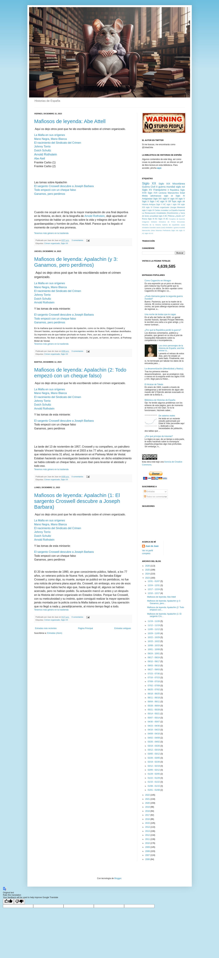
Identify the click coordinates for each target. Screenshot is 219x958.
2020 (147, 803)
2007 (147, 855)
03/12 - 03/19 (154, 750)
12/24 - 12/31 (154, 585)
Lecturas (162, 193)
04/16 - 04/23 (154, 730)
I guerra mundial (179, 227)
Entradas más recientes (46, 628)
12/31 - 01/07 (154, 581)
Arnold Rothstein (45, 154)
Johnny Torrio (42, 146)
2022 (147, 795)
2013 (147, 831)
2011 (147, 839)
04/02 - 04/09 (154, 738)
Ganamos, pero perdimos (49, 193)
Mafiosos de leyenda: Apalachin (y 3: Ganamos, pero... (163, 602)
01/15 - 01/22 (154, 782)
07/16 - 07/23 (154, 677)
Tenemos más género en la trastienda (51, 233)
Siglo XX (64, 243)
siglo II (145, 210)
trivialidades (161, 213)
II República (173, 190)
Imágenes (145, 222)
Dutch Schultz (42, 150)
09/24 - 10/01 (154, 653)
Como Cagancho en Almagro (158, 280)
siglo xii (168, 196)
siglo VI (149, 207)
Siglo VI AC (163, 219)
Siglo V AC (161, 204)
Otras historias (156, 230)
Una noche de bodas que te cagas (160, 314)
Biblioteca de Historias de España (160, 400)
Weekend (181, 207)
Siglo (173, 230)
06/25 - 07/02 (154, 689)
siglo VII (174, 199)
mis (177, 230)
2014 (147, 827)
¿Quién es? (180, 216)
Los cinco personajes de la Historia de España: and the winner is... (171, 348)
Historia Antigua (148, 204)
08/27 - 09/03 (154, 669)
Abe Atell (39, 158)
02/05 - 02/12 (154, 770)
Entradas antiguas (122, 628)
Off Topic (172, 201)
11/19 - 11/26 (154, 621)
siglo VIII (176, 204)
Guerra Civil (148, 186)
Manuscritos (173, 193)
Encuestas (181, 222)
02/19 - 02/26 (154, 762)
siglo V (181, 199)
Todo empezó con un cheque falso (55, 189)
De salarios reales (167, 415)
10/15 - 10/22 (154, 641)
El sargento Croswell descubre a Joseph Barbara (64, 186)
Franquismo (159, 189)
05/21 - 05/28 (154, 709)
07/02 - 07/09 (154, 685)
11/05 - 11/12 (154, 629)
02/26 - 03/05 (154, 758)
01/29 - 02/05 (154, 774)
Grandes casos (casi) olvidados (160, 227)
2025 (147, 570)
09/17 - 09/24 (154, 657)
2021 (147, 799)
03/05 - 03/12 (154, 754)
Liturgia (173, 207)
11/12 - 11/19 (154, 625)
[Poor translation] (19, 901)
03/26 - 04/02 (154, 742)
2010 (147, 843)
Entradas (149, 491)
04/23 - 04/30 (154, 726)
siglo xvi (180, 186)
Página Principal (85, 628)
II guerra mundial (165, 186)
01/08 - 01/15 (154, 786)
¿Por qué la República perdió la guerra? (163, 330)
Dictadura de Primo (167, 222)
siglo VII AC (149, 233)
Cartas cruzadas (161, 210)
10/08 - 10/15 (154, 645)
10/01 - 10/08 (154, 649)
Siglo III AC (153, 219)
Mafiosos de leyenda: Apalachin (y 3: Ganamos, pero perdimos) (76, 262)
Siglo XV (147, 189)
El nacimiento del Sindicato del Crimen (57, 142)
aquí (159, 168)
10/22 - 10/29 (154, 637)
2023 (147, 578)
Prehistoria (167, 230)
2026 (147, 566)
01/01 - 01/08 (154, 790)
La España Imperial (177, 210)
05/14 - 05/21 (154, 713)
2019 (147, 807)
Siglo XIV (157, 199)
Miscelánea (178, 183)
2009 (147, 847)
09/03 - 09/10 (154, 665)
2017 (147, 815)
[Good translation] (8, 901)
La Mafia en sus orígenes (49, 135)
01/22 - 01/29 (154, 778)
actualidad (154, 216)
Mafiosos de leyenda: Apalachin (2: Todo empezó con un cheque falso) (80, 372)
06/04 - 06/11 (154, 701)
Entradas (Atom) (54, 633)
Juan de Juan (152, 546)
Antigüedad (147, 199)
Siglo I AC (154, 201)
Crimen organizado (52, 243)
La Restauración (149, 213)
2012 (147, 835)
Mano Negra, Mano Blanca (50, 138)
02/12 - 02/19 (154, 766)
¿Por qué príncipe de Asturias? (159, 436)
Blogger (117, 878)
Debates (154, 222)
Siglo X (145, 201)
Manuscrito (146, 230)
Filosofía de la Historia (151, 225)
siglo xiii (181, 201)
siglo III (151, 210)
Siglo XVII (153, 193)
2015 (147, 823)
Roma (144, 219)
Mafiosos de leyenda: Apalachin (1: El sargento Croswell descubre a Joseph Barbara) (77, 501)
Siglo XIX (164, 183)
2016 (147, 819)
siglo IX (163, 201)
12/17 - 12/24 (154, 589)
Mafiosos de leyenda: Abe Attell (70, 121)
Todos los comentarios (155, 496)
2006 (147, 859)
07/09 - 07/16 (154, 681)
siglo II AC (163, 216)
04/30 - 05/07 (154, 721)
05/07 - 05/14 (154, 718)
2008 (147, 851)
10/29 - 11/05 (154, 633)
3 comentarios (77, 240)
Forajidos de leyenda (177, 219)
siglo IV (165, 199)
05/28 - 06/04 (154, 706)
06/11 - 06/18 (154, 697)
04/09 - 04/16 (154, 733)
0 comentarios (77, 351)
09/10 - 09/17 (154, 661)
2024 (147, 574)
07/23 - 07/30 (154, 673)
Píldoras (171, 216)
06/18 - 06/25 (154, 693)
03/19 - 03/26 (154, 746)
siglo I (169, 204)
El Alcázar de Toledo (154, 384)
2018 (147, 811)
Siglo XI (180, 196)
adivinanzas (155, 196)
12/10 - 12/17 (154, 593)
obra (149, 462)
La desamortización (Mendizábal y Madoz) (164, 368)
